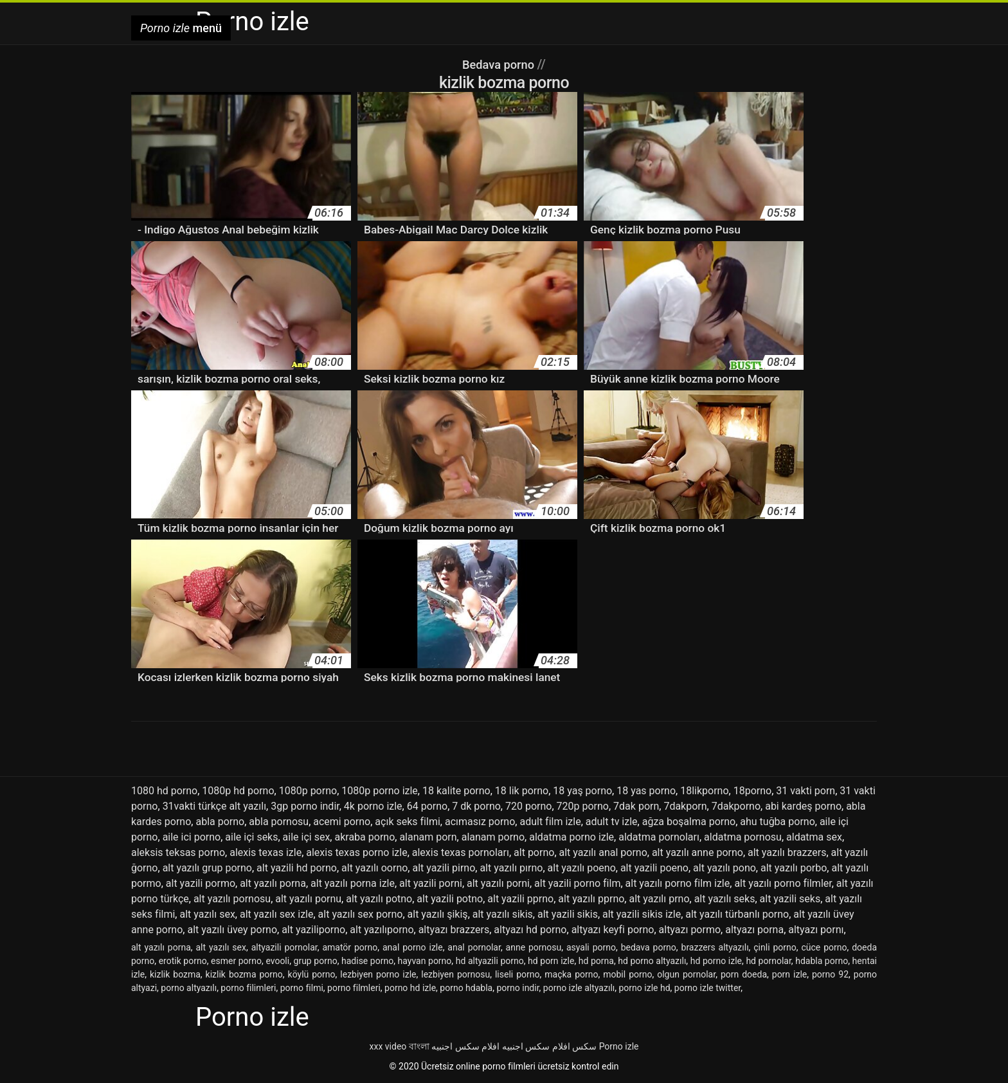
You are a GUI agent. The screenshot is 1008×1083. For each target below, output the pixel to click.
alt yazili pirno (443, 868)
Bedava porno (499, 64)
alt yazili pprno (520, 899)
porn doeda (744, 974)
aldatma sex (814, 837)
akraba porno (364, 837)
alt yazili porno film (577, 883)
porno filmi (301, 988)
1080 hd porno (164, 791)
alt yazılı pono (724, 868)
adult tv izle (612, 821)
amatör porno (349, 947)
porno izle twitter (707, 988)
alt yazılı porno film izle (678, 883)
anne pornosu (534, 947)
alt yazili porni (430, 883)
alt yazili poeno (654, 868)
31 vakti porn (805, 791)
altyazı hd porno (530, 930)
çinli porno (775, 947)
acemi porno (341, 821)
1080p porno (308, 791)
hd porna (596, 961)
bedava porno (648, 947)
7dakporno (736, 806)
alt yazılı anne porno (697, 852)
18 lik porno (521, 791)
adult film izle (549, 821)
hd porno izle (716, 961)
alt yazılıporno (381, 930)
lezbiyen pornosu (455, 974)
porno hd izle (410, 988)
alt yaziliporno (313, 930)
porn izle (789, 974)
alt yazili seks (790, 899)
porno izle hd (644, 988)
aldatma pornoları (658, 837)
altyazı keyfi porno (613, 930)
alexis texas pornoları (460, 852)
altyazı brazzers (454, 930)
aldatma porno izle (571, 837)
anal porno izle (412, 947)
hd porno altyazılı (652, 961)
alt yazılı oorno (374, 868)
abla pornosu (279, 821)
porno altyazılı (189, 988)
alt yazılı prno (659, 899)
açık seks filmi (407, 821)
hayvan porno (425, 961)
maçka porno (571, 974)
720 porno (528, 806)
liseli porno (517, 974)
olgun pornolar (686, 974)
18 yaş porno (582, 791)
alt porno (534, 852)
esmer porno (236, 961)
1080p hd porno (238, 791)
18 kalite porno (456, 791)
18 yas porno (646, 791)
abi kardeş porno (803, 806)
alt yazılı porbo (793, 868)
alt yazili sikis (567, 914)
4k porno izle (373, 806)
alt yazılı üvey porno (232, 930)
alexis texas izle (266, 852)
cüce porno (824, 947)
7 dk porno (476, 806)
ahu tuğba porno (777, 821)
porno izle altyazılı (579, 988)
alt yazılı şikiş (438, 914)
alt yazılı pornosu (232, 899)
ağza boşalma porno (688, 821)
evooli (277, 961)
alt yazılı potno (379, 899)
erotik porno (183, 961)
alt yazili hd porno (296, 868)
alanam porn (427, 837)
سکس (584, 1046)
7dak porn (636, 806)
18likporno (704, 791)
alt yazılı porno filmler (782, 883)
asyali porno (591, 947)
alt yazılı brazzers (787, 852)
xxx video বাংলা (399, 1046)
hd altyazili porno (490, 961)
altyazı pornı (815, 930)
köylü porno (312, 974)
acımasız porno (480, 821)
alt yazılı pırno (511, 868)
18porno (752, 791)
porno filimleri (248, 988)
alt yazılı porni (498, 883)
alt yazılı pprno (591, 899)
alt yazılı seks (724, 899)
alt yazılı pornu (308, 899)
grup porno (316, 961)
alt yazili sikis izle (641, 914)
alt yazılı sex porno (360, 914)
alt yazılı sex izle (277, 914)
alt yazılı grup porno (207, 868)
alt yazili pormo (200, 883)
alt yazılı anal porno (603, 852)
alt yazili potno (450, 899)
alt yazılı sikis (503, 914)
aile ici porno (192, 837)
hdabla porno (821, 961)
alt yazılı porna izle (352, 883)
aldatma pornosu (743, 837)
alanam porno (493, 837)
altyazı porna (754, 930)
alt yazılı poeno (582, 868)
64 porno (427, 806)
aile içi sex (306, 837)
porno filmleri (354, 988)
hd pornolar (768, 961)
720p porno (583, 806)
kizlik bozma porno (244, 974)
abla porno (219, 821)
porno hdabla (466, 988)
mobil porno (627, 974)
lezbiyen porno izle (378, 974)
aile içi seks (251, 837)
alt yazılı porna (273, 883)
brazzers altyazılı (715, 947)
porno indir (517, 988)
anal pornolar (474, 947)
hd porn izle (551, 961)
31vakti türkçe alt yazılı (214, 806)
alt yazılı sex (207, 914)
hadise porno (367, 961)
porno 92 (830, 974)
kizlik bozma (175, 974)
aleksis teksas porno (178, 852)
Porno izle (619, 1046)
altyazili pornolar (284, 947)
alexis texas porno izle (356, 852)
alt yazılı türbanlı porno (737, 914)
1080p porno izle (379, 791)
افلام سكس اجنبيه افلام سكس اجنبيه (500, 1046)
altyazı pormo (690, 930)
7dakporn (684, 806)
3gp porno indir (305, 806)
